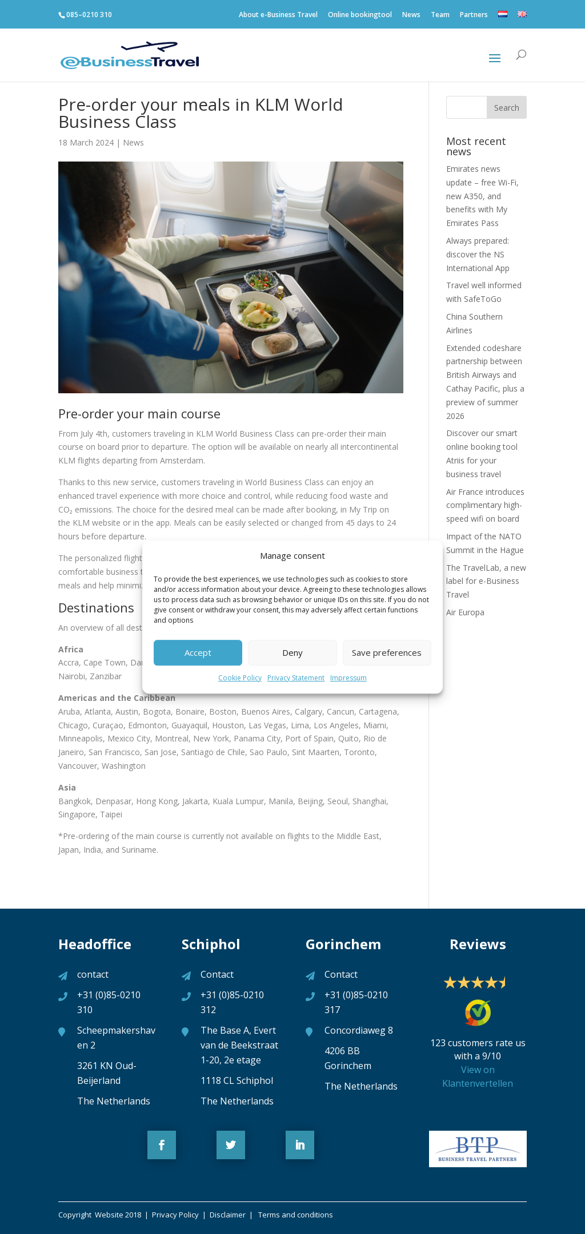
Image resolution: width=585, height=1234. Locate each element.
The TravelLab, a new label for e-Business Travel (486, 581)
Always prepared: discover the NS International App (478, 254)
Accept (198, 653)
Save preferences (387, 653)
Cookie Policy (240, 678)
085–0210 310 (89, 14)
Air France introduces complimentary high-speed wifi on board (485, 505)
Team (440, 17)
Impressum (348, 678)
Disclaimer (229, 1214)
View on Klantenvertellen (477, 1076)
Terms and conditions (295, 1214)
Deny (292, 653)
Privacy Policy (174, 1214)
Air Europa (465, 612)
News (411, 17)
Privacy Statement (295, 678)
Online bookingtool (360, 17)
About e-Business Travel (278, 17)
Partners (474, 17)
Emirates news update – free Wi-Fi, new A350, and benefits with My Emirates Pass (482, 195)
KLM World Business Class (245, 433)
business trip (129, 571)
